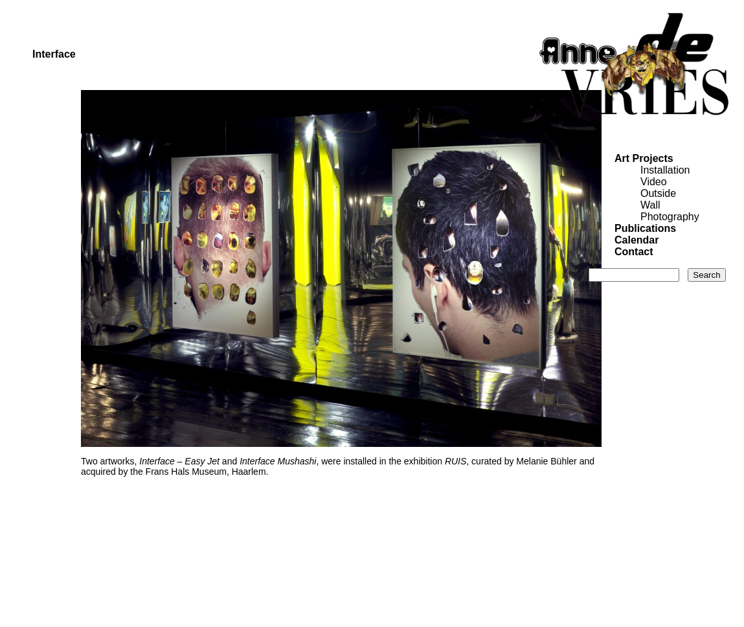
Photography (669, 216)
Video (653, 181)
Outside (658, 193)
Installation (665, 170)
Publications (645, 228)
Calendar (636, 239)
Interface (54, 54)
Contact (633, 251)
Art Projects (643, 158)
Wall (650, 205)
